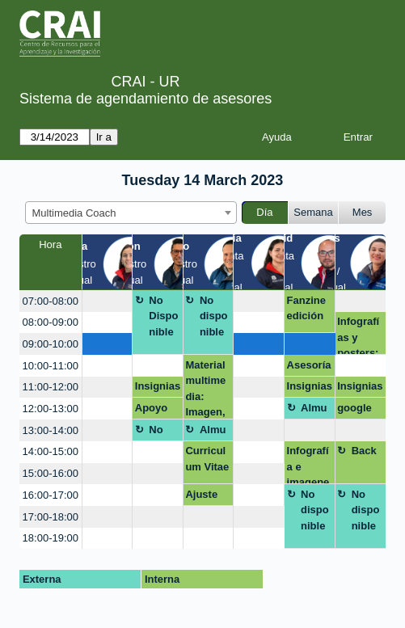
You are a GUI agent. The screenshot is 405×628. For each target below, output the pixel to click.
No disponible (214, 316)
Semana (312, 212)
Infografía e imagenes (308, 464)
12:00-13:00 (50, 409)
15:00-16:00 (50, 473)
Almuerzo (314, 410)
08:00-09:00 (50, 322)
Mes (362, 212)
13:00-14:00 (50, 430)
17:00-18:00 (50, 517)
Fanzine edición (306, 308)
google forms (354, 410)
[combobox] (131, 212)
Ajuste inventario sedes (207, 497)
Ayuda (277, 137)
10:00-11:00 (50, 366)
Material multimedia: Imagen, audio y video (205, 389)
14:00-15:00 (50, 451)
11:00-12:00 (50, 387)
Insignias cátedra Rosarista (157, 389)
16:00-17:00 (50, 495)
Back (364, 451)
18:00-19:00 (50, 538)
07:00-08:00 (50, 301)
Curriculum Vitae (207, 459)
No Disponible (163, 316)
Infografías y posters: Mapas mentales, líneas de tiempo (359, 335)
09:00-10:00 (50, 344)
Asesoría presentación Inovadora (309, 368)
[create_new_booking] (107, 301)
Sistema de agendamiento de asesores (145, 99)
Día (264, 212)
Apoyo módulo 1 (154, 410)
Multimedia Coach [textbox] (74, 213)
